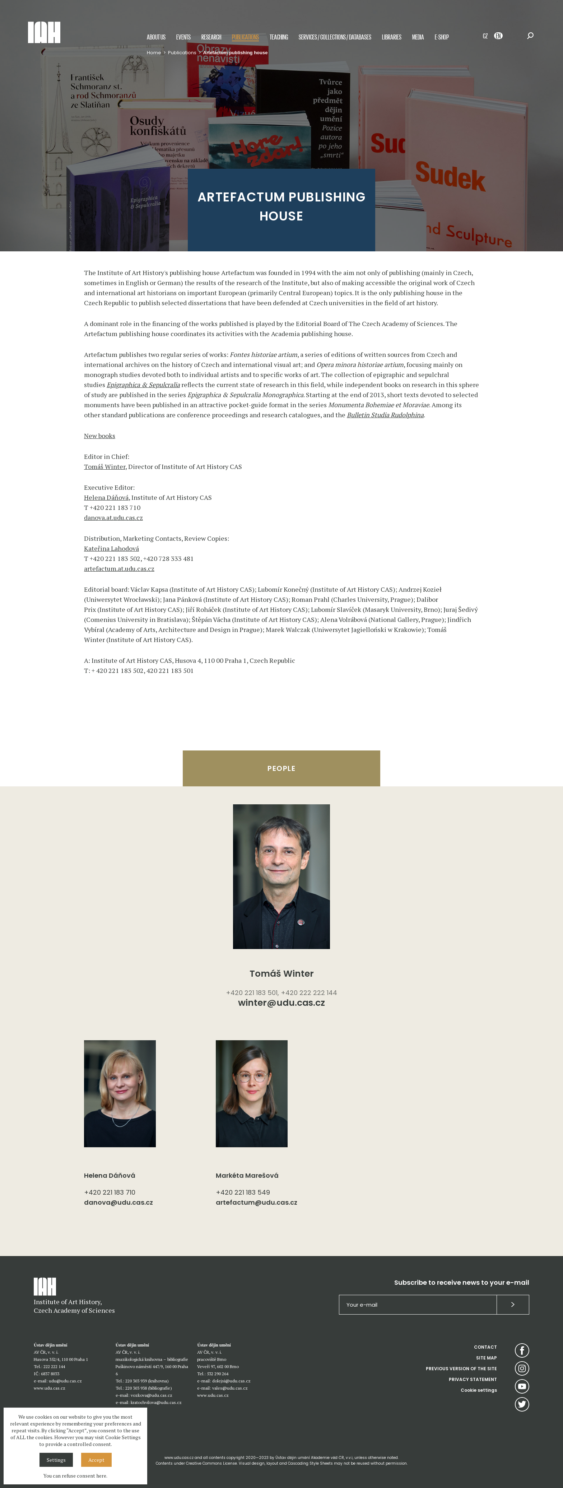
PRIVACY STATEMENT (473, 1379)
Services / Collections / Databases (335, 36)
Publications (245, 36)
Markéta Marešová (247, 1175)
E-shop (442, 36)
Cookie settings (479, 1390)
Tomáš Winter (104, 466)
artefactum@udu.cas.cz (256, 1202)
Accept (96, 1459)
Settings (56, 1459)
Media (418, 36)
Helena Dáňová (106, 497)
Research (211, 36)
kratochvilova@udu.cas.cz (156, 1402)
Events (183, 36)
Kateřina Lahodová (111, 548)
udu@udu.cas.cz (65, 1381)
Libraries (391, 36)
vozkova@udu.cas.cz (151, 1395)
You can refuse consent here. (75, 1475)
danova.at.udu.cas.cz (113, 517)
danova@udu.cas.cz (118, 1202)
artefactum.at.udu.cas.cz (119, 568)
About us (156, 36)
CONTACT (485, 1347)
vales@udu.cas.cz (230, 1388)
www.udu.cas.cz (49, 1388)
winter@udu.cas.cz (281, 1003)
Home (154, 52)
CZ (485, 35)
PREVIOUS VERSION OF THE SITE (461, 1369)
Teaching (279, 36)
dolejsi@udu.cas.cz (231, 1381)
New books (99, 435)
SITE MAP (486, 1358)
